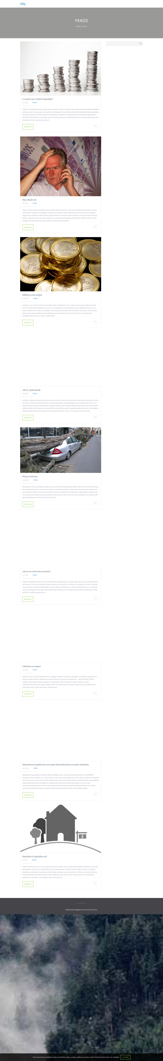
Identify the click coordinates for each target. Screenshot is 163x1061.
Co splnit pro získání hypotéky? (37, 99)
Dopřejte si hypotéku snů (34, 856)
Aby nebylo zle (29, 199)
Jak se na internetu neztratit (36, 571)
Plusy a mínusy (29, 476)
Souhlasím (125, 1057)
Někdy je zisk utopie (32, 294)
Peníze (35, 103)
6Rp (23, 4)
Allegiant (77, 910)
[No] (160, 1057)
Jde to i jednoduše (31, 389)
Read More (28, 127)
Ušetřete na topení (31, 666)
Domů (78, 26)
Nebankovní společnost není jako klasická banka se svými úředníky (55, 764)
